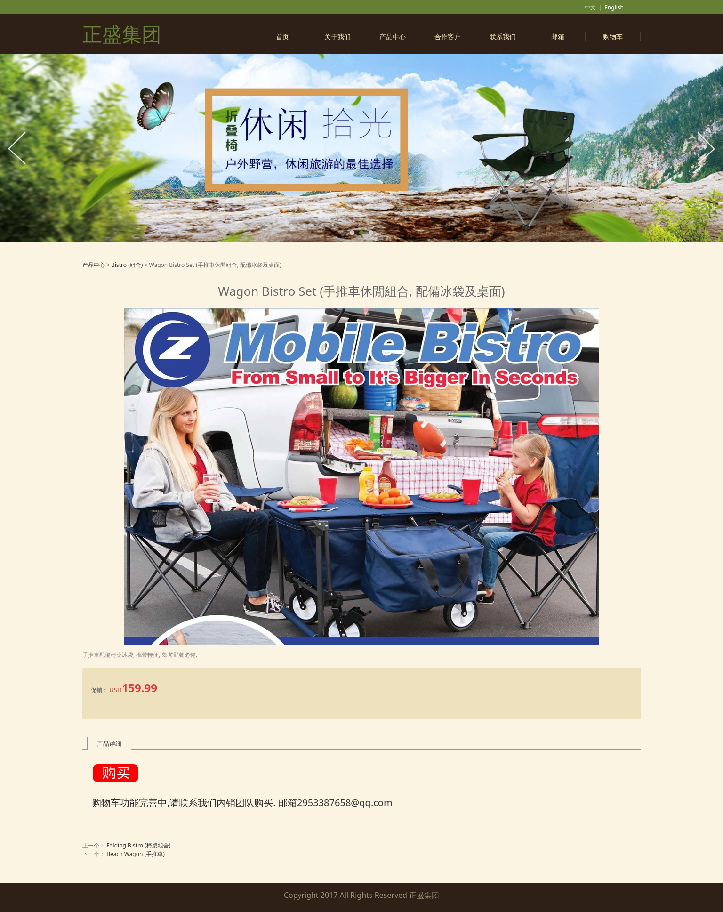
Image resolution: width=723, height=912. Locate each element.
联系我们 (503, 36)
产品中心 (392, 36)
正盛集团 (121, 33)
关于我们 (337, 36)
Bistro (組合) (127, 265)
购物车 (613, 36)
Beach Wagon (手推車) (135, 854)
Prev (17, 148)
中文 (590, 7)
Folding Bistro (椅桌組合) (138, 845)
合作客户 (447, 36)
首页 (282, 36)
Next (705, 148)
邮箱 (557, 36)
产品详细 (109, 743)
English (614, 7)
